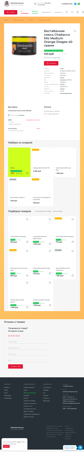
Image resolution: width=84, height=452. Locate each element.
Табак (6, 390)
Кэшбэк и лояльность (30, 403)
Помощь (45, 395)
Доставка (26, 395)
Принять (6, 446)
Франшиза (46, 400)
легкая (62, 77)
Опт (44, 392)
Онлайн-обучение (29, 387)
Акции (25, 390)
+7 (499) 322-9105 (68, 386)
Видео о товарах (29, 411)
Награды (45, 390)
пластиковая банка (66, 93)
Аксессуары (7, 395)
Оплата (26, 398)
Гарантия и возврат (29, 400)
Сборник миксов (29, 416)
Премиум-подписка (30, 392)
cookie (19, 442)
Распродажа (8, 398)
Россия (62, 84)
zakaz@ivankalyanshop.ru (70, 391)
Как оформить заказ (30, 409)
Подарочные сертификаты (32, 414)
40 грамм (63, 80)
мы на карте (41, 4)
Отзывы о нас (28, 406)
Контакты (46, 398)
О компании (47, 387)
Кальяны (6, 387)
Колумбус (48, 3)
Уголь (5, 392)
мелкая (62, 89)
